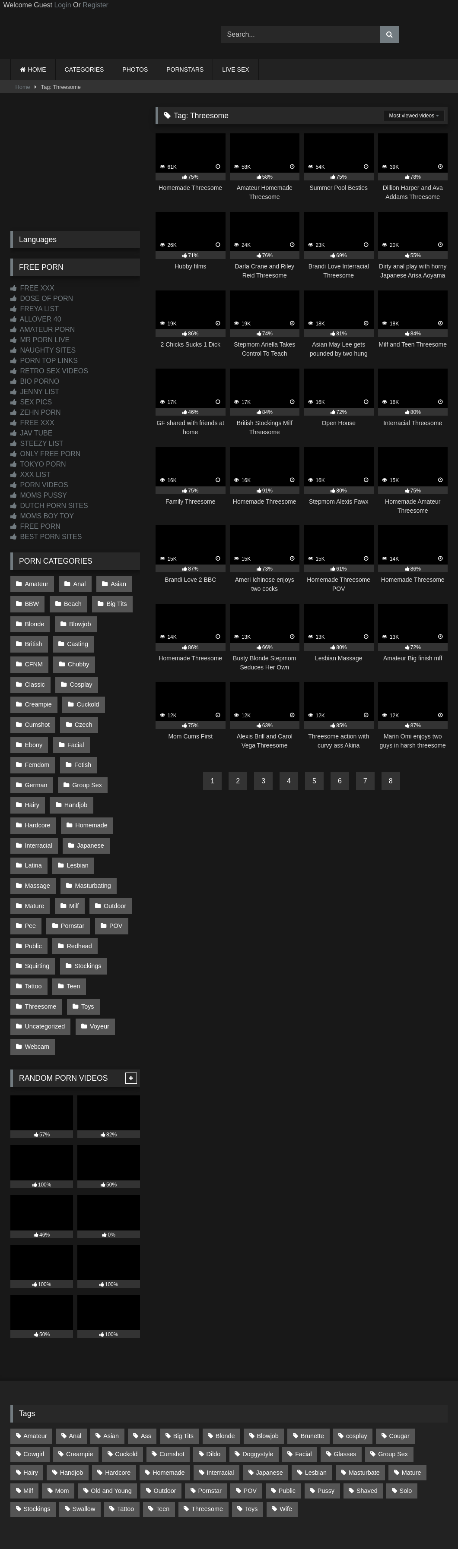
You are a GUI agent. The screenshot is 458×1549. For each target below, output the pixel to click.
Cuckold (36, 692)
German (36, 747)
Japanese (89, 802)
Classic (80, 656)
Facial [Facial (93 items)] (303, 1391)
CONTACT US (173, 1510)
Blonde (34, 619)
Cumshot (83, 692)
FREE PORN (35, 526)
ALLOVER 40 (35, 319)
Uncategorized (45, 966)
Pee (30, 875)
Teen (72, 930)
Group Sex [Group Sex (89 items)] (393, 1391)
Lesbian (76, 820)
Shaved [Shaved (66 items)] (367, 1427)
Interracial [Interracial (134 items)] (220, 1409)
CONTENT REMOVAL (273, 1510)
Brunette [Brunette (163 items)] (312, 1372)
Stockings (86, 912)
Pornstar (71, 875)
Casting (76, 637)
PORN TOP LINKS (44, 360)
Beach (71, 601)
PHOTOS (135, 69)
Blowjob (78, 619)
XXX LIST (30, 474)
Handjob (74, 765)
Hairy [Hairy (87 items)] (30, 1409)
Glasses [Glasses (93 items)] (345, 1391)
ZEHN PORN (35, 412)
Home (23, 87)
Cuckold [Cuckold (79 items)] (126, 1391)
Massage (37, 838)
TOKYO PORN (38, 464)
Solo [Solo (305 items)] (406, 1427)
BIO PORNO (34, 381)
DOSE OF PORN (41, 298)
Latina (33, 820)
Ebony (75, 710)
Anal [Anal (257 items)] (75, 1372)
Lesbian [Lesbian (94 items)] (316, 1409)
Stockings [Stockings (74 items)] (36, 1445)
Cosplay (36, 674)
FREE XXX (32, 288)
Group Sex (86, 747)
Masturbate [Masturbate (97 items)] (364, 1409)
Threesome (40, 948)
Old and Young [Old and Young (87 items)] (111, 1427)
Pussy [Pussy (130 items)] (326, 1427)
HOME (37, 69)
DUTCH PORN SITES (49, 505)
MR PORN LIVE (40, 340)
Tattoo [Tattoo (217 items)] (125, 1445)
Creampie (84, 674)
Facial (116, 710)
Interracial (38, 802)
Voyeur (98, 966)
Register (95, 5)
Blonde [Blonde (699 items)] (225, 1372)
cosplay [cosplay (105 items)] (356, 1372)
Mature (34, 857)
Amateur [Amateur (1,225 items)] (35, 1372)
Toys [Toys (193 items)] (251, 1445)
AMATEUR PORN (42, 329)
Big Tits (114, 601)
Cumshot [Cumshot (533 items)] (171, 1391)
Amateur (36, 583)
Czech (33, 710)
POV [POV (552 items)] (250, 1427)
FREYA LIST (34, 308)
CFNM (120, 637)
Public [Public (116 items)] (287, 1427)
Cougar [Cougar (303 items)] (399, 1372)
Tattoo (33, 930)
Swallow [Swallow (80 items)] (83, 1445)
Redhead (77, 893)
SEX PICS (31, 402)
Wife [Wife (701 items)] (286, 1445)
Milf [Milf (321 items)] (28, 1427)
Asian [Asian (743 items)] (111, 1372)
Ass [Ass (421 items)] (146, 1372)
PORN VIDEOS (39, 485)
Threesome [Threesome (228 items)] (207, 1445)
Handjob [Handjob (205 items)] (71, 1409)
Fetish (81, 729)
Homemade (90, 784)
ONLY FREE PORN (45, 453)
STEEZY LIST (37, 443)
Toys (86, 948)
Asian (116, 583)
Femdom (37, 729)
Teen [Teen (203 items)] (162, 1445)
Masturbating (91, 838)
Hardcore (37, 784)
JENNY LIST (34, 391)
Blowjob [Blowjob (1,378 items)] (267, 1372)
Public (33, 893)
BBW (32, 601)
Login (62, 5)
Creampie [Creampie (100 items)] (79, 1391)
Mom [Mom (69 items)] (62, 1427)
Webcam (37, 984)
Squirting (37, 912)
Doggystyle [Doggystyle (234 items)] (257, 1391)
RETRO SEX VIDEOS (49, 371)
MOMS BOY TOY (42, 516)
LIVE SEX (235, 69)
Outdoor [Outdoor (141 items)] (165, 1427)
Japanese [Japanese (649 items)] (269, 1409)
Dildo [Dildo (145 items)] (214, 1391)
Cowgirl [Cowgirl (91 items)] (33, 1391)
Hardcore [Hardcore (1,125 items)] (117, 1409)
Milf (72, 857)
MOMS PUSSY (38, 495)
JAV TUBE (31, 433)
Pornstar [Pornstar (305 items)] (209, 1427)
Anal (78, 583)
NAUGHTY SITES (43, 350)
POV (113, 875)
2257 (217, 1510)
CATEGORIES (84, 69)
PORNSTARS (185, 69)
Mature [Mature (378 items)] (411, 1409)
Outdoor (112, 857)
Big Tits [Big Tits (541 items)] (183, 1372)
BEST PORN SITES (46, 536)
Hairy (32, 765)
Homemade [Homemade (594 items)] (168, 1409)
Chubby (35, 656)
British (33, 637)
